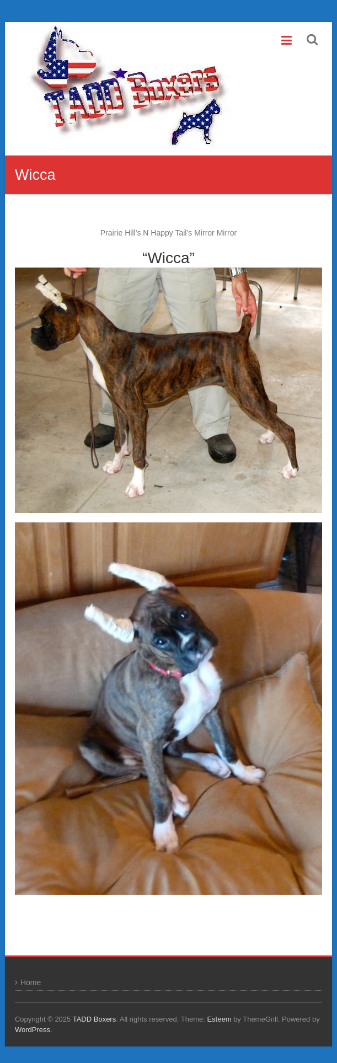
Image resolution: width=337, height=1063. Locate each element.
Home (30, 982)
